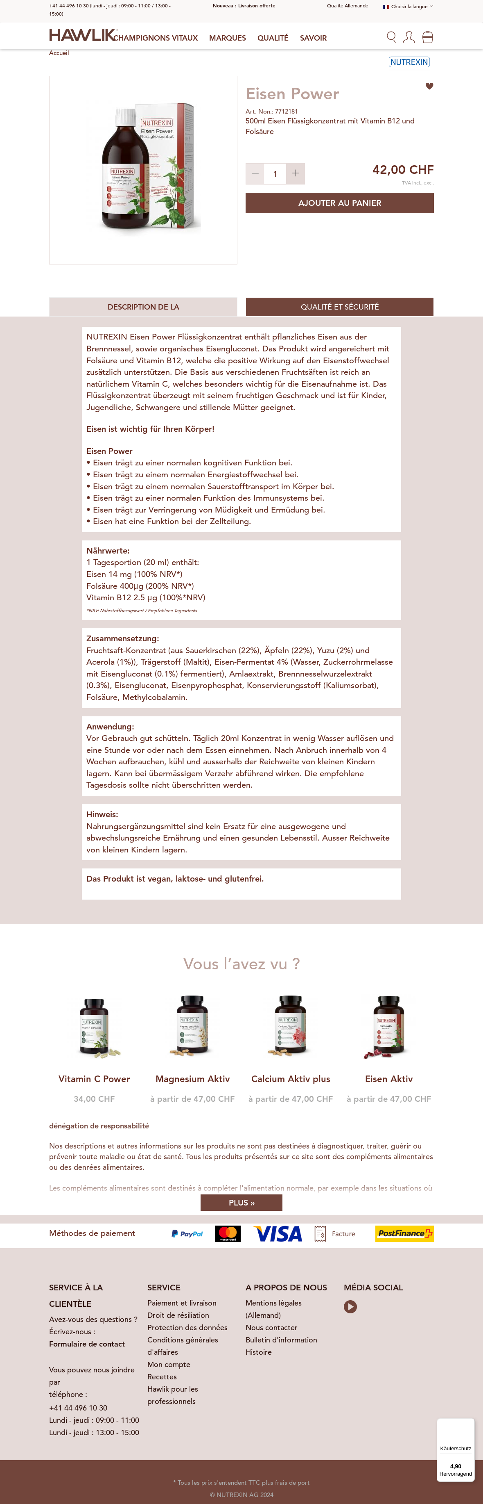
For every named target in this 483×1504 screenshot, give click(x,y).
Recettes (162, 1376)
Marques (227, 38)
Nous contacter (272, 1327)
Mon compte (168, 1364)
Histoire (259, 1352)
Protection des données (187, 1327)
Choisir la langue (405, 6)
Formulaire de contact (87, 1344)
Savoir (313, 38)
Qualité (273, 38)
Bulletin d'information (281, 1339)
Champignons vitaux (155, 38)
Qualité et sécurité (340, 307)
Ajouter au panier (339, 203)
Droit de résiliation (178, 1315)
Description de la (143, 307)
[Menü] (470, 1423)
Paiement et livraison (182, 1303)
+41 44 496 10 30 (78, 1408)
